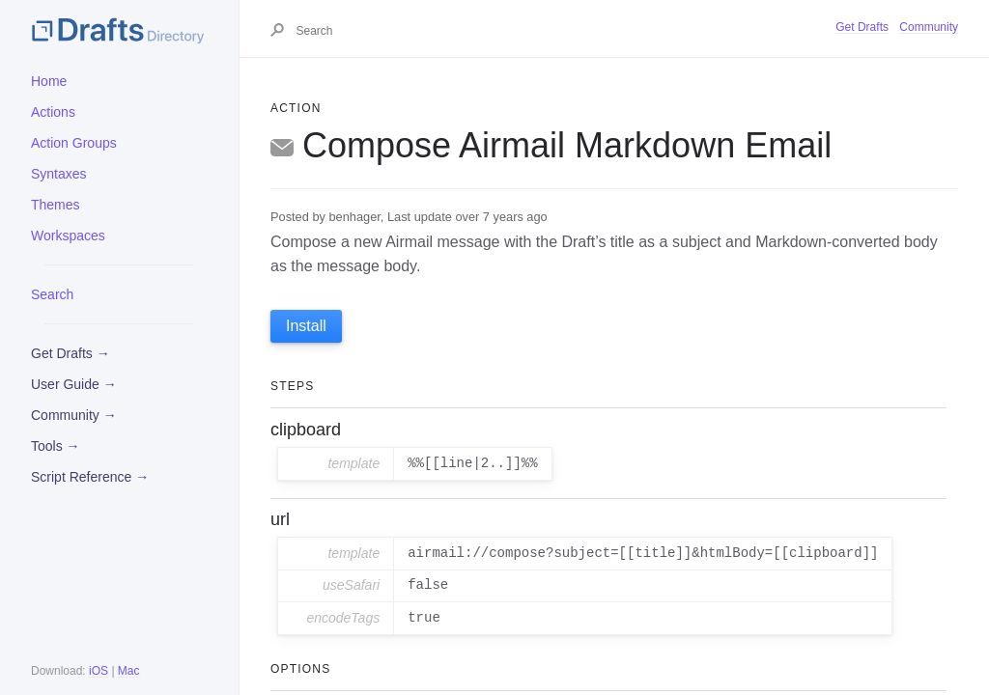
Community (928, 27)
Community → (74, 415)
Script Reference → (90, 477)
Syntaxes (59, 173)
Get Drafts (862, 27)
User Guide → (74, 384)
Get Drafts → (70, 353)
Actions (53, 112)
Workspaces (68, 235)
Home (49, 81)
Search (52, 294)
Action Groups (74, 143)
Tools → (55, 446)
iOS (98, 671)
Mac (129, 671)
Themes (55, 204)
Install (306, 326)
